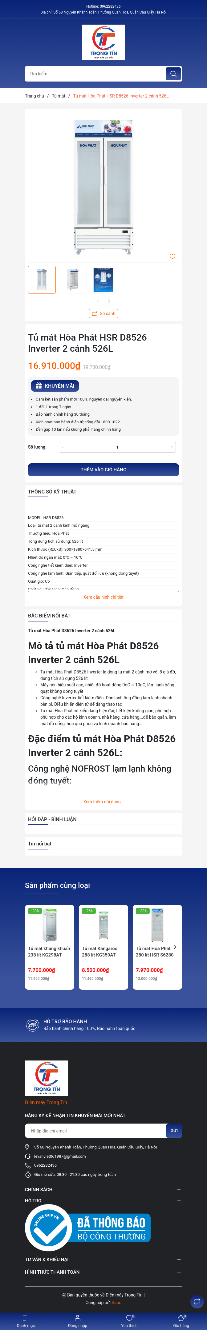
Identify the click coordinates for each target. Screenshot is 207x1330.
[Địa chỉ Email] (103, 1131)
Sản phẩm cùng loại (57, 885)
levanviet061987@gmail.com (60, 1156)
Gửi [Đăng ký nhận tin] (174, 1130)
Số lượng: (37, 447)
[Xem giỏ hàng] (181, 1321)
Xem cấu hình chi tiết (103, 597)
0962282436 (110, 6)
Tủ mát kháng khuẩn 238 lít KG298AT (49, 952)
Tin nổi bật (39, 844)
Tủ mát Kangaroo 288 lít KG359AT (99, 952)
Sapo (117, 1302)
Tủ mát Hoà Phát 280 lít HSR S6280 (155, 952)
